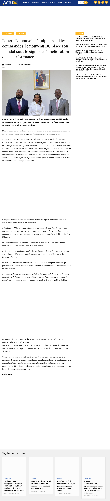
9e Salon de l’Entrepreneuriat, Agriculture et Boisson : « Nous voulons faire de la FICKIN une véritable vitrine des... (93, 487)
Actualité (8, 33)
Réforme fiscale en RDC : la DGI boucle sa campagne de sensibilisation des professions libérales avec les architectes (91, 76)
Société (21, 33)
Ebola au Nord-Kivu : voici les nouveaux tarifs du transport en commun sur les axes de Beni (91, 45)
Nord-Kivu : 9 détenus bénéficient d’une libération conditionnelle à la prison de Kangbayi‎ (89, 52)
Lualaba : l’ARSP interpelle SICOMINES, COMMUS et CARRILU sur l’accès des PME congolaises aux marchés (90, 38)
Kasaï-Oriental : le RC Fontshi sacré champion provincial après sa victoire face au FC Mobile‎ (91, 59)
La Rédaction (26, 64)
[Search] (86, 2)
